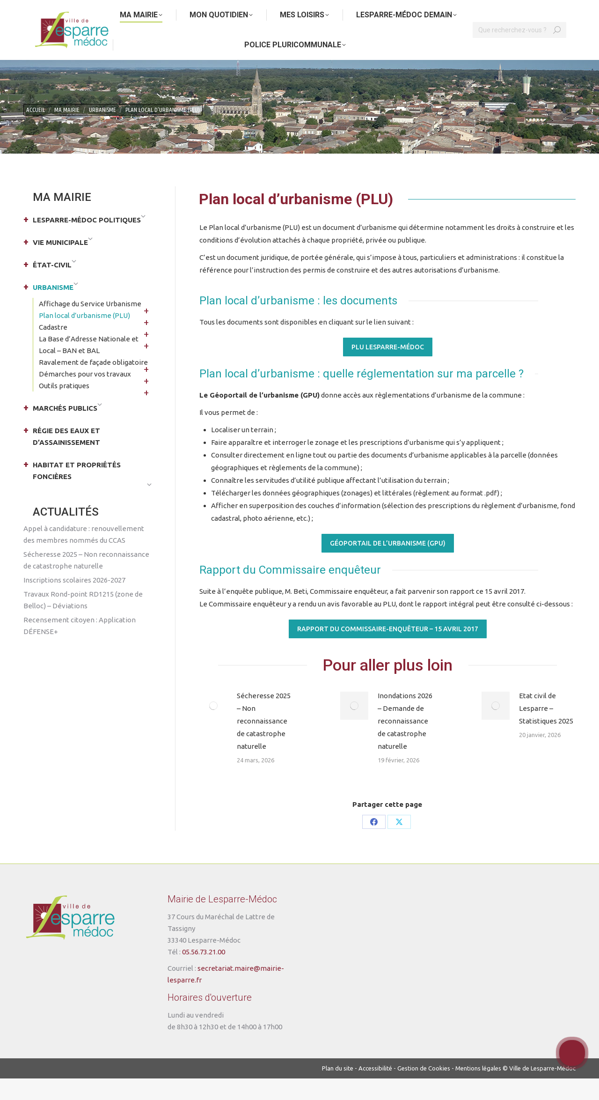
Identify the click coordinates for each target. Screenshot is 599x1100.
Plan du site (337, 1089)
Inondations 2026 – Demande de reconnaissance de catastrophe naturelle (405, 742)
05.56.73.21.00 (203, 973)
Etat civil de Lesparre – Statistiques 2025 (546, 729)
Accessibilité (375, 1089)
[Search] (519, 51)
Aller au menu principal (119, 10)
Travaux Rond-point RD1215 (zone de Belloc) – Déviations (83, 621)
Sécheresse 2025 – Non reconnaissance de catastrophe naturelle (264, 742)
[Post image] (213, 727)
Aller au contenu (51, 10)
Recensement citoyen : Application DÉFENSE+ (79, 647)
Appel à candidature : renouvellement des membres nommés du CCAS (83, 556)
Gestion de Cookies (423, 1089)
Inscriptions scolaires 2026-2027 (74, 601)
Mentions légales (478, 1089)
